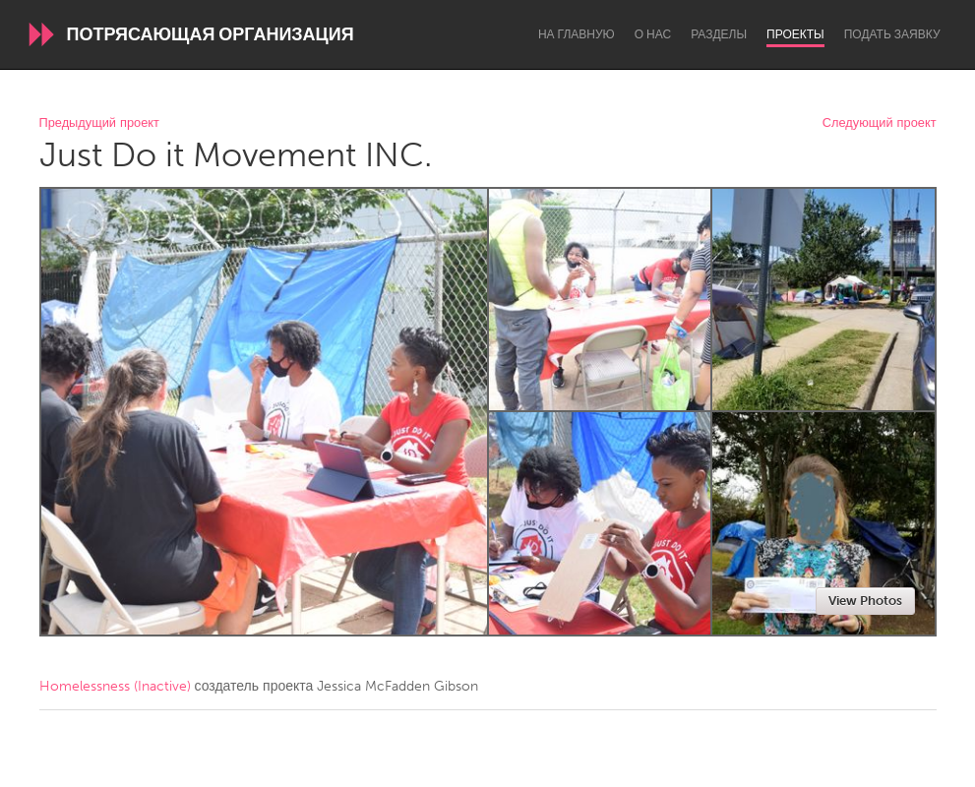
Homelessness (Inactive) (115, 686)
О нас (653, 34)
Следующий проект (880, 123)
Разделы (719, 34)
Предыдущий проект (99, 123)
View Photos (865, 600)
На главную (576, 34)
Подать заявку (892, 34)
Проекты (795, 34)
